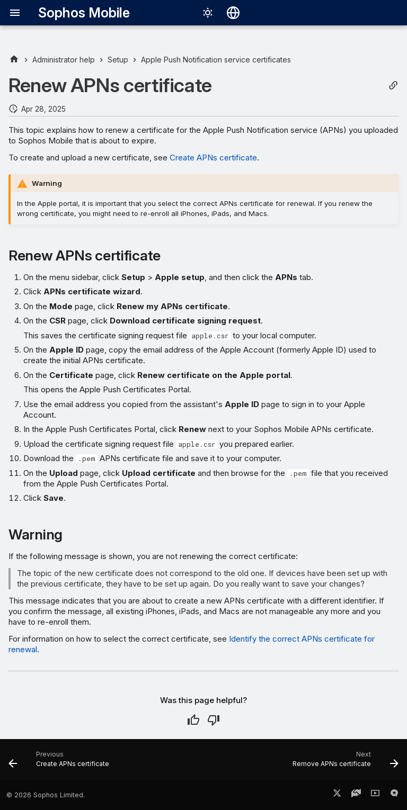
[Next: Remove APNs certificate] (343, 763)
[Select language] (233, 12)
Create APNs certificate (213, 157)
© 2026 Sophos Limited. (45, 795)
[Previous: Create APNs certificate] (60, 763)
